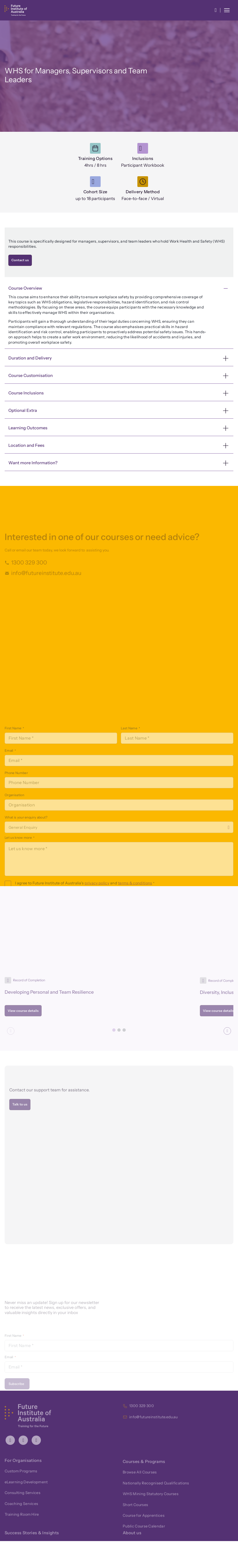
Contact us (20, 260)
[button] (215, 10)
